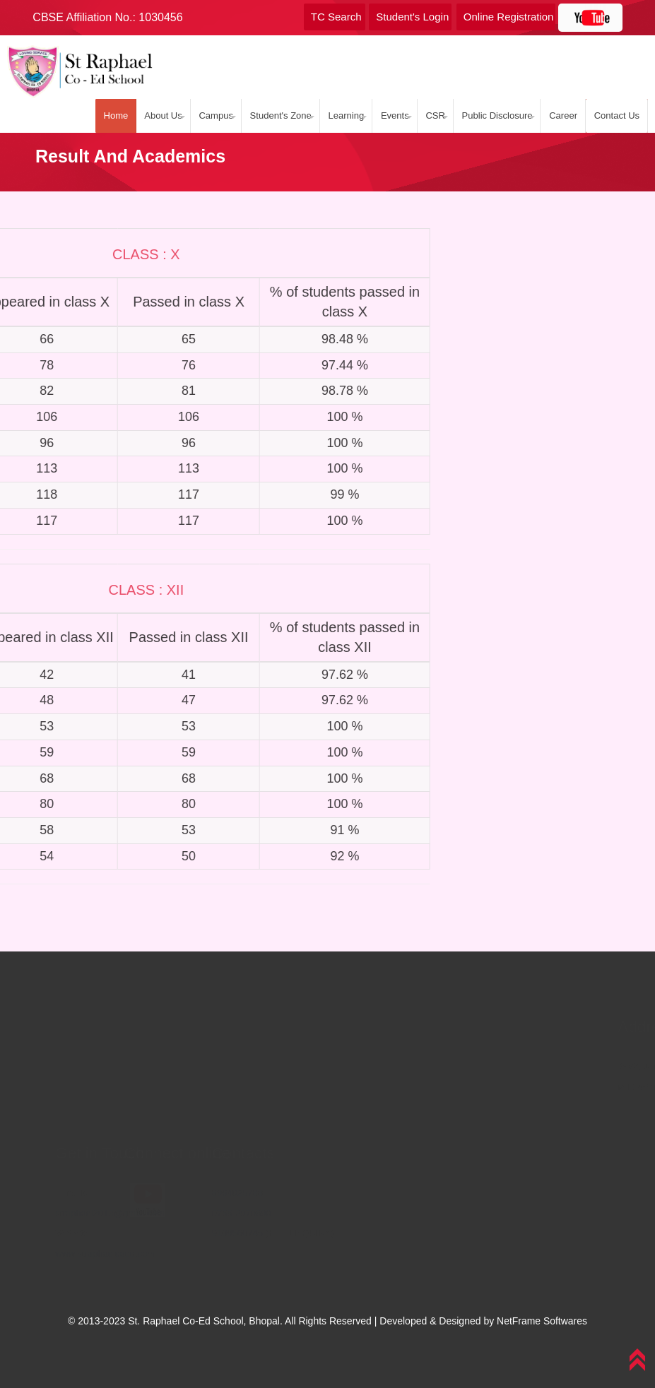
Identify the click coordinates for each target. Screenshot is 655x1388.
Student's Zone (285, 115)
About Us (170, 115)
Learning (349, 115)
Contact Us (614, 115)
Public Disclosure (498, 115)
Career (562, 115)
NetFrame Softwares (542, 1321)
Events (397, 115)
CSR (437, 115)
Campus (222, 115)
